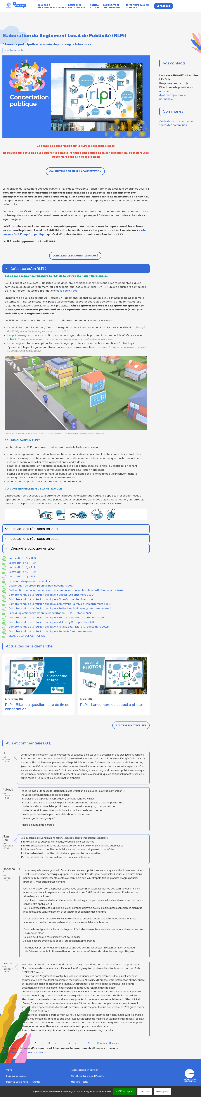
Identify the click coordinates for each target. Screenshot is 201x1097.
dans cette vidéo (67, 290)
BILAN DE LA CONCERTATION (27, 635)
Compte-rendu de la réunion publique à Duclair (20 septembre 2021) (51, 594)
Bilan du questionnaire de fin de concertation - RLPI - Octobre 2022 (50, 612)
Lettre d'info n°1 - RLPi (22, 558)
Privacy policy (162, 1091)
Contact (10, 1070)
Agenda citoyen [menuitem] (94, 6)
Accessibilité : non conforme (85, 1070)
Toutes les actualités (131, 725)
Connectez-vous (12, 1052)
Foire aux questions (16, 1076)
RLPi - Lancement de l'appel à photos (112, 704)
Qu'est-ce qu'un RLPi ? (25, 270)
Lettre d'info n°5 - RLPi (22, 576)
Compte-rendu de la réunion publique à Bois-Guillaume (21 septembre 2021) (56, 617)
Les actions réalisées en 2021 (31, 530)
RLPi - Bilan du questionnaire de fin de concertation (37, 706)
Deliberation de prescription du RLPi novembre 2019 (41, 585)
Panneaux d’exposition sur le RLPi (29, 581)
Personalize (145, 1091)
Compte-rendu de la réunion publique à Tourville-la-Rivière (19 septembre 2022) (59, 626)
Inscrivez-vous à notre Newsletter (23, 1082)
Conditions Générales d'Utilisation (88, 1076)
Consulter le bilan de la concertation (75, 171)
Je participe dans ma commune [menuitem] (137, 6)
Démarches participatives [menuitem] (76, 6)
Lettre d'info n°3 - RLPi (22, 567)
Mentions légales (79, 1082)
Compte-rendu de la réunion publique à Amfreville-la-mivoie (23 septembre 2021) (60, 603)
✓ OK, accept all (124, 1091)
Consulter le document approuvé (75, 255)
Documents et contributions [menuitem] (112, 6)
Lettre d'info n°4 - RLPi (22, 571)
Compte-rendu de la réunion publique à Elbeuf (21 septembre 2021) (51, 599)
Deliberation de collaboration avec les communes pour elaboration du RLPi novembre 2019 (66, 590)
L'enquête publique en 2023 (29, 549)
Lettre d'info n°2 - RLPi (22, 562)
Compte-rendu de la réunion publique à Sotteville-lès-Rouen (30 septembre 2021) (60, 608)
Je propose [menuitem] (163, 6)
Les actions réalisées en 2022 (31, 540)
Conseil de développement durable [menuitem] (51, 6)
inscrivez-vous (37, 1052)
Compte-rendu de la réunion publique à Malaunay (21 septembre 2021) (52, 622)
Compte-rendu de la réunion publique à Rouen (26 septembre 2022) (51, 631)
